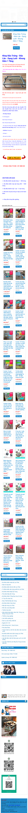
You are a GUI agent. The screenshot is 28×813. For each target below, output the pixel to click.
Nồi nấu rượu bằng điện (8, 608)
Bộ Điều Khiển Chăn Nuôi (9, 603)
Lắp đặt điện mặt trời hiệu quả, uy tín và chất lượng (14, 638)
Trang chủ (4, 5)
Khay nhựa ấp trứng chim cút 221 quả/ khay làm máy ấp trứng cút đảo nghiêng (20, 406)
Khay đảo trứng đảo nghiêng (11, 199)
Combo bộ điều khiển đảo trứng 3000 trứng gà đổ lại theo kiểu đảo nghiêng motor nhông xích (20, 530)
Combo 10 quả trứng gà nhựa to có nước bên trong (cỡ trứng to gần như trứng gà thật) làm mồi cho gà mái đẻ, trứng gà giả (8, 376)
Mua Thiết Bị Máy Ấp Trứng (9, 601)
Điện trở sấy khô (6, 584)
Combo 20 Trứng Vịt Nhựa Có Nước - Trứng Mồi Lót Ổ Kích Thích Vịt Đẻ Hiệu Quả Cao (8, 256)
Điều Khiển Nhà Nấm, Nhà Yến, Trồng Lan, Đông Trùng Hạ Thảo (13, 613)
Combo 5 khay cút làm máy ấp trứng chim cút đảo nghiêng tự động (8, 406)
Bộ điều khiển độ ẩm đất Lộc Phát (11, 587)
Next (26, 14)
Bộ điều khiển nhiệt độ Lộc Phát (10, 582)
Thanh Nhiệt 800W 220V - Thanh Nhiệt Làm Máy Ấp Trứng (8, 532)
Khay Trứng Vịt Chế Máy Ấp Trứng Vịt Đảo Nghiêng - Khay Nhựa (20, 558)
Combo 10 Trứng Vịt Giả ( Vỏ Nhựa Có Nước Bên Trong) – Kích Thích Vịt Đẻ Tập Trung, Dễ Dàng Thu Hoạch (20, 255)
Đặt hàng (6, 234)
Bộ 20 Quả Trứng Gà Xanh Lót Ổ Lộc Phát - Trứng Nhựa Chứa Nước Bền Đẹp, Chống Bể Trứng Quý (8, 223)
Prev (2, 14)
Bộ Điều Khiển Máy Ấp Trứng (9, 591)
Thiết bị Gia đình (6, 610)
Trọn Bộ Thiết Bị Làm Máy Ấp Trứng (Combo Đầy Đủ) (14, 642)
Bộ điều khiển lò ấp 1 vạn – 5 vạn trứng (14, 188)
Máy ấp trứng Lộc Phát (8, 605)
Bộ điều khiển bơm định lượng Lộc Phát (12, 633)
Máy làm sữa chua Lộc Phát (9, 636)
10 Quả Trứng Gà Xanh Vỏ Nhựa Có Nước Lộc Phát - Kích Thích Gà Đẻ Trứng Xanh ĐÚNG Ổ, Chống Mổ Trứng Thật (20, 224)
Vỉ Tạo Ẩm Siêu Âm (7, 598)
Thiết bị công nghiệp (7, 616)
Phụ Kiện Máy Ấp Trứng (8, 594)
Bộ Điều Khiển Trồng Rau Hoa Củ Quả (12, 596)
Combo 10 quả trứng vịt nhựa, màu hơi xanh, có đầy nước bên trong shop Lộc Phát (20, 315)
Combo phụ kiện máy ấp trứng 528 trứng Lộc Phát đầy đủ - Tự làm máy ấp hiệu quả (20, 285)
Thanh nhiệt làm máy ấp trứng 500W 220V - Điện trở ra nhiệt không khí (8, 559)
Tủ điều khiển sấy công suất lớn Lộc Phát (13, 589)
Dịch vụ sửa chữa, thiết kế (9, 620)
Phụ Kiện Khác (6, 627)
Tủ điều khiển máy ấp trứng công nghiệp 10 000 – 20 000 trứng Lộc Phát (20, 374)
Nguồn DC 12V (6, 623)
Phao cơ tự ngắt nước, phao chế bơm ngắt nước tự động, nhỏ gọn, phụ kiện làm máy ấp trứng (8, 345)
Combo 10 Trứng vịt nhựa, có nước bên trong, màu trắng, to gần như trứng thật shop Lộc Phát (20, 345)
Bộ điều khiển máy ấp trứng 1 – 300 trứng (15, 181)
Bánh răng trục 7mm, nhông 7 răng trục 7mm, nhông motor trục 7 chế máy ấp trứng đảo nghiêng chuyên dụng (8, 466)
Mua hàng (16, 47)
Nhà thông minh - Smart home (10, 625)
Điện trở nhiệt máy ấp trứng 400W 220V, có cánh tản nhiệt (7, 434)
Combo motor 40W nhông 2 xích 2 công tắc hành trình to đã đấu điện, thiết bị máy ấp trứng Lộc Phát (8, 315)
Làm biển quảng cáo (7, 618)
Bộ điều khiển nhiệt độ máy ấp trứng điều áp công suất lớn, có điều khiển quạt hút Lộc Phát (8, 285)
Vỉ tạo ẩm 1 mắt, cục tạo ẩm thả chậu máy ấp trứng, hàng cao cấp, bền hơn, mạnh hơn (20, 435)
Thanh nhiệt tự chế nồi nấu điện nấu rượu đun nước (14, 630)
